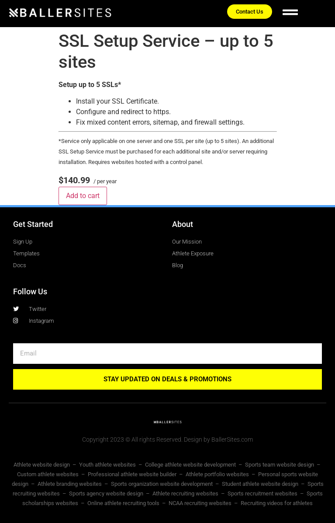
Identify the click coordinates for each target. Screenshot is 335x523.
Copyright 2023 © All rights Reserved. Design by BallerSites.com (167, 439)
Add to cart (83, 196)
